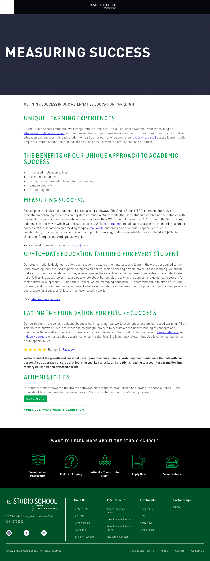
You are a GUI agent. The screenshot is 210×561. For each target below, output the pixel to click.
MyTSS (164, 550)
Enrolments (148, 500)
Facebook (69, 349)
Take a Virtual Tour (84, 536)
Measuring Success (117, 536)
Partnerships (182, 500)
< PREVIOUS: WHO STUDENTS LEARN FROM (54, 409)
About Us (79, 500)
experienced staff (144, 137)
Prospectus (146, 509)
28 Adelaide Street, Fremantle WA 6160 (29, 516)
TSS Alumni (80, 529)
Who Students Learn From (118, 527)
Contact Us (197, 550)
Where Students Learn (116, 510)
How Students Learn (118, 519)
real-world (97, 228)
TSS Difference (116, 500)
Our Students (80, 509)
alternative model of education (44, 133)
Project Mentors (168, 332)
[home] (105, 6)
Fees (142, 516)
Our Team (78, 516)
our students (113, 223)
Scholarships (147, 529)
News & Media (81, 522)
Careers (179, 550)
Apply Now (146, 522)
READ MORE (35, 398)
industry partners (35, 336)
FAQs (176, 507)
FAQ (78, 245)
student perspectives (46, 299)
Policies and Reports (142, 550)
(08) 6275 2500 (14, 521)
